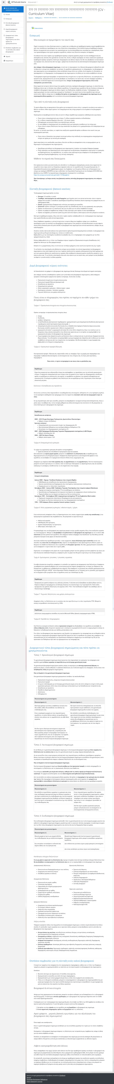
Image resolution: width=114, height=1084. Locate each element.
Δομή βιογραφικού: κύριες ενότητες (49, 265)
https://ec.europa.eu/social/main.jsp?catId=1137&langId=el (51, 175)
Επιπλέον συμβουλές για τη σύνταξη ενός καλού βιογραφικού (62, 961)
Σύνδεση (109, 2)
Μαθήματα (38, 18)
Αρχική (31, 18)
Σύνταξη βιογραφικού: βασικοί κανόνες (50, 189)
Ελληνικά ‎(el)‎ (32, 2)
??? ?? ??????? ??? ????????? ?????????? (70, 18)
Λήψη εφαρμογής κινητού (34, 1081)
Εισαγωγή (35, 35)
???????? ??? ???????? (50, 18)
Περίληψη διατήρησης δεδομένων (37, 1079)
